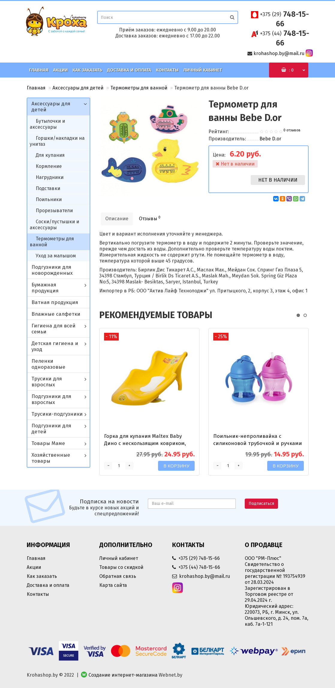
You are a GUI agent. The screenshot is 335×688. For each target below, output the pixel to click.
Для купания (50, 155)
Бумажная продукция (44, 288)
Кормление (49, 166)
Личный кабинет (202, 70)
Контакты (167, 70)
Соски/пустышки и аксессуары (54, 224)
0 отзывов (292, 130)
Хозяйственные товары (50, 458)
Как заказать (87, 70)
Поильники (49, 199)
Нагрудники (50, 177)
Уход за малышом (56, 256)
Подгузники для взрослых (51, 399)
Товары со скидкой (121, 567)
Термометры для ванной (138, 88)
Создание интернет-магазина (122, 675)
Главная (38, 70)
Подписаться (261, 503)
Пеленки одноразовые (48, 364)
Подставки (48, 188)
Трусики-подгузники (57, 414)
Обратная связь (117, 576)
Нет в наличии (278, 180)
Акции (60, 70)
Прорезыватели (54, 210)
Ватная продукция (54, 302)
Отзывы (149, 218)
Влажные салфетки (55, 314)
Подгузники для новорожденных (52, 270)
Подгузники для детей (51, 429)
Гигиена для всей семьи (53, 329)
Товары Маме (48, 443)
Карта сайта (113, 585)
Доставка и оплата (129, 70)
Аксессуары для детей (77, 88)
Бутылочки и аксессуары (47, 124)
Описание (116, 218)
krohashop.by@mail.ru (278, 53)
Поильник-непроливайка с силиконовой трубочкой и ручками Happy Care (257, 443)
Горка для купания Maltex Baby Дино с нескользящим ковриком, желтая (145, 443)
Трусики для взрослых (46, 382)
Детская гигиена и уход (54, 346)
